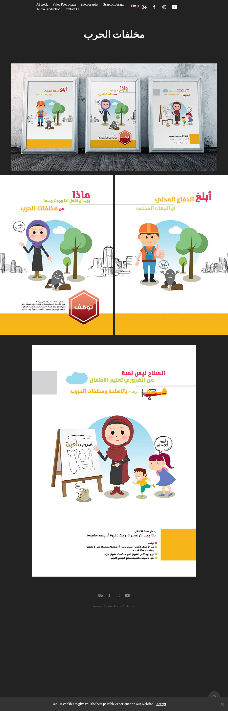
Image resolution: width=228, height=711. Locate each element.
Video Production (64, 4)
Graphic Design (113, 4)
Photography (89, 4)
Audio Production (48, 9)
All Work (42, 4)
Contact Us (72, 9)
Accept (161, 704)
